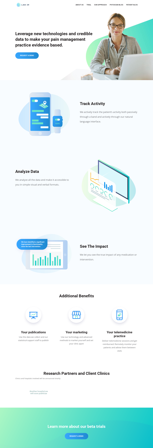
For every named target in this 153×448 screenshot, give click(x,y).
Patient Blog (132, 5)
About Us (80, 5)
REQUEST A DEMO (27, 55)
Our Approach (100, 5)
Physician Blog (116, 5)
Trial (89, 5)
